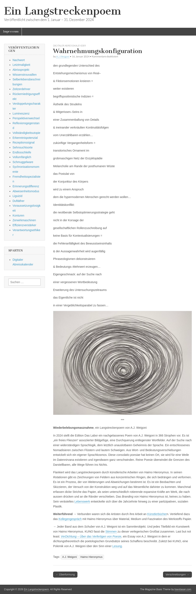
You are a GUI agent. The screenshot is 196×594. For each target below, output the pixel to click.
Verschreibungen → (177, 574)
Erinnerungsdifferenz (26, 186)
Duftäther (18, 201)
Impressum (11, 31)
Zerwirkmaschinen (24, 220)
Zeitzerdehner (21, 89)
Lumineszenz (21, 113)
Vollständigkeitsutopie (26, 132)
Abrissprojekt (21, 69)
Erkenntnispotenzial (25, 137)
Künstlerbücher (157, 514)
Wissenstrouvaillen (25, 74)
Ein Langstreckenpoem (62, 11)
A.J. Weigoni (62, 56)
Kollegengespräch (70, 519)
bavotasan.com (183, 589)
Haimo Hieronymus (91, 557)
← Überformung (65, 574)
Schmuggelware (23, 162)
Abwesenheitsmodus (26, 191)
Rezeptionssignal (24, 142)
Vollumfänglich (22, 157)
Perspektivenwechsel (26, 118)
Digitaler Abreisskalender (69, 45)
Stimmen (111, 531)
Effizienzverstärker (24, 225)
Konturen (18, 215)
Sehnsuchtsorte (23, 147)
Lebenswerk (82, 501)
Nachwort (19, 60)
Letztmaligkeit (21, 64)
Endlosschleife (22, 152)
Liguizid (17, 196)
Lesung (117, 546)
